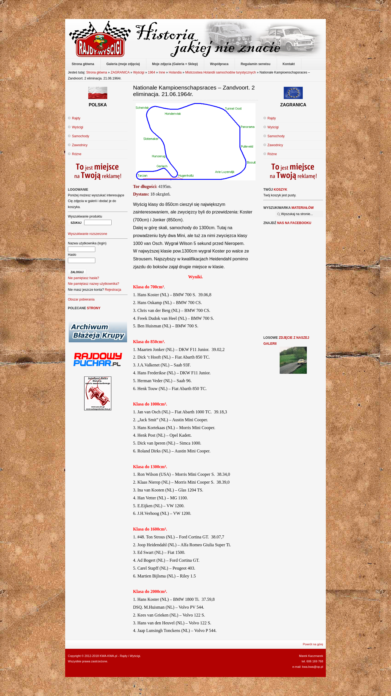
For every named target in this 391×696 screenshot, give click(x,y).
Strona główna (96, 72)
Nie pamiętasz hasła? (83, 278)
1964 (151, 72)
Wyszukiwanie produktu (85, 216)
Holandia (175, 72)
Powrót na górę (313, 644)
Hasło (72, 255)
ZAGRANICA (120, 72)
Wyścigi (138, 72)
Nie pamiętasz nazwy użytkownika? (93, 284)
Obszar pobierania (81, 299)
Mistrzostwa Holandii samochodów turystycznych (220, 72)
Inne (162, 72)
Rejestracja (113, 290)
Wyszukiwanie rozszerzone (87, 234)
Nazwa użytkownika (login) (87, 243)
